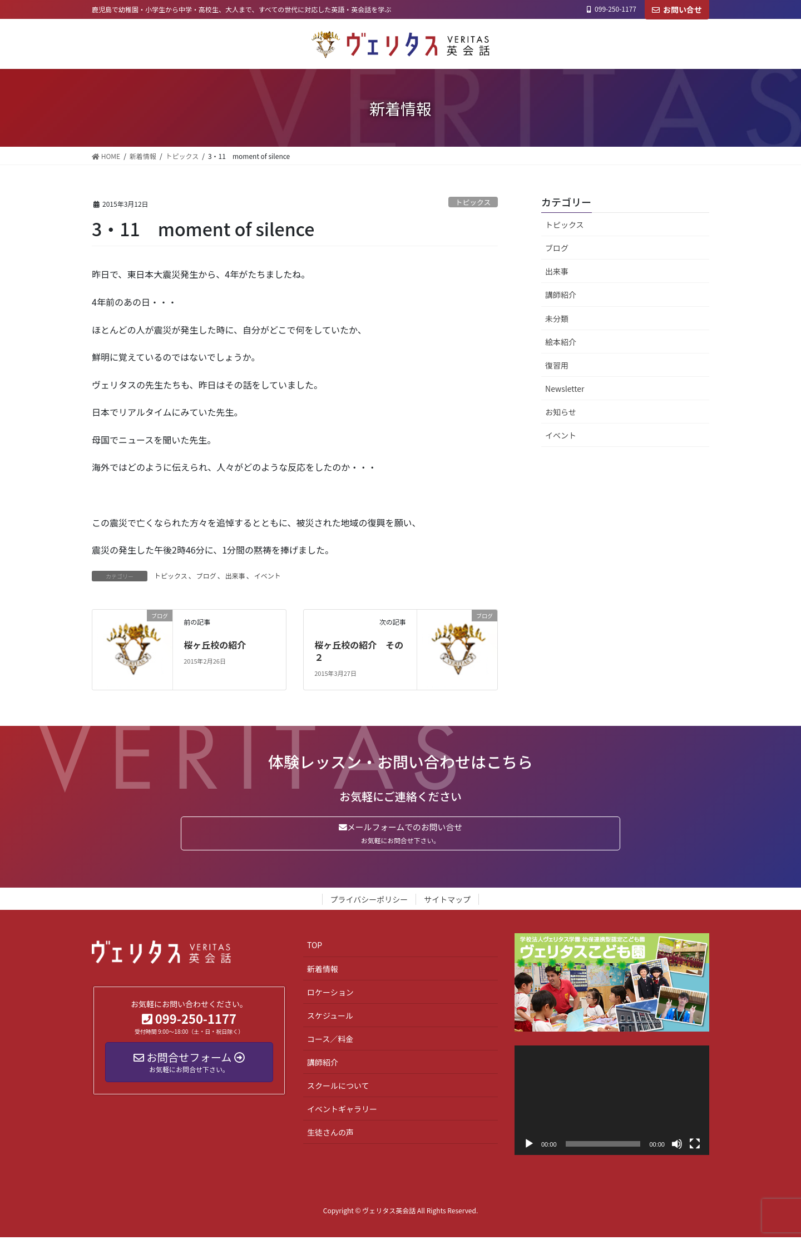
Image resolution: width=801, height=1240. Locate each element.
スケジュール (330, 1017)
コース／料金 (330, 1041)
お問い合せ (677, 9)
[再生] (529, 1146)
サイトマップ (447, 902)
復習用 (556, 365)
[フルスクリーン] (694, 1146)
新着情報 (322, 971)
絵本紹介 (560, 341)
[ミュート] (677, 1146)
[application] (612, 1102)
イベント (267, 575)
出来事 (235, 575)
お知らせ (560, 411)
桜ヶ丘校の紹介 (215, 644)
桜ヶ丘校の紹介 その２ (358, 651)
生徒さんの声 (330, 1135)
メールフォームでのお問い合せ (400, 834)
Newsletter (564, 388)
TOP (314, 947)
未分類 (556, 318)
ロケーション (330, 994)
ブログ (206, 575)
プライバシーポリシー (369, 902)
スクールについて (338, 1088)
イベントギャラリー (342, 1111)
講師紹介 (560, 294)
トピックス (473, 202)
